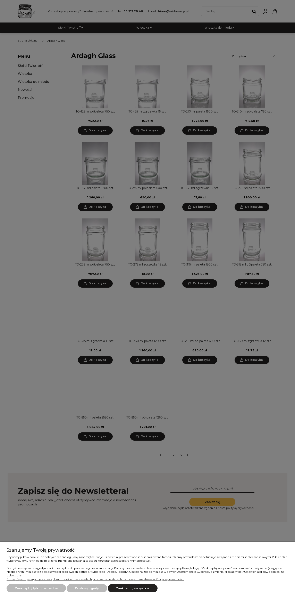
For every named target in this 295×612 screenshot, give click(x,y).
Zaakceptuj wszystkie (132, 588)
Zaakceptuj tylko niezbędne (36, 588)
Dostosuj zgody (87, 588)
